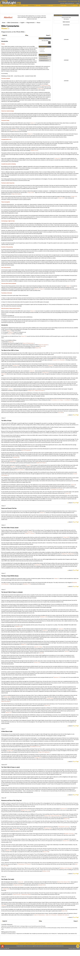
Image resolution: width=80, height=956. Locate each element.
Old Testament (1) (44, 58)
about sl (54, 943)
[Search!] (49, 42)
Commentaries (12, 22)
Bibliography (42, 51)
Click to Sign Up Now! (72, 1)
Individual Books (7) (44, 60)
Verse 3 (3, 505)
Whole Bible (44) (43, 56)
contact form (61, 945)
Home (3, 22)
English (22, 22)
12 (5, 35)
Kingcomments (30, 22)
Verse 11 (3, 876)
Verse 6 (3, 589)
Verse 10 (3, 798)
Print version (42, 48)
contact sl (49, 943)
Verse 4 (3, 525)
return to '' (73, 415)
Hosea (38, 22)
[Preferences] (78, 5)
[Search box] (43, 42)
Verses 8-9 (4, 764)
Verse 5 (3, 573)
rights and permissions (40, 943)
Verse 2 (3, 418)
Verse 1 (3, 38)
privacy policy (29, 943)
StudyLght (9, 2)
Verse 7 (3, 729)
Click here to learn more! (32, 18)
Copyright (42, 50)
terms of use (21, 943)
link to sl (60, 943)
